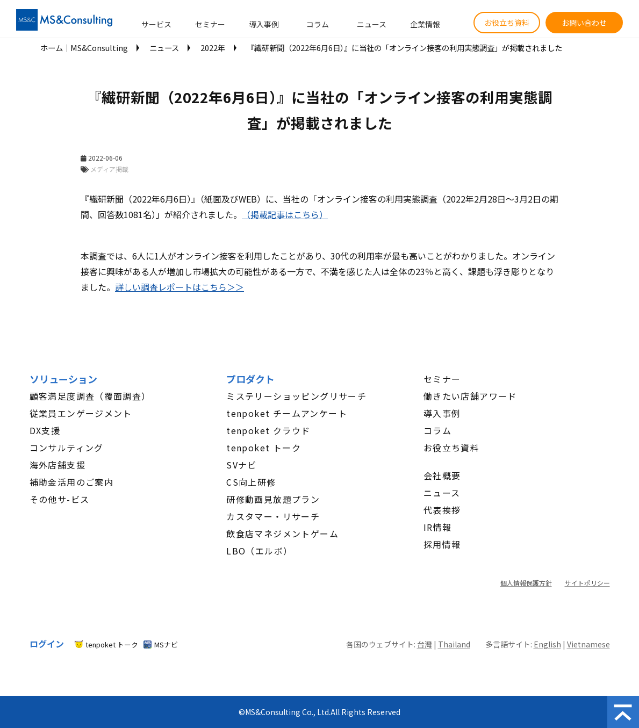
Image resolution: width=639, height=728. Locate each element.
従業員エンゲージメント (81, 413)
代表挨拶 (442, 509)
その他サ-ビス (60, 499)
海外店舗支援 (57, 464)
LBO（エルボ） (259, 550)
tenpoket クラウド (268, 430)
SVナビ (241, 464)
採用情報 (442, 544)
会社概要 (442, 475)
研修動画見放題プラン (273, 499)
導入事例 (264, 24)
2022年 (212, 47)
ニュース (371, 24)
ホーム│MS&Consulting (84, 47)
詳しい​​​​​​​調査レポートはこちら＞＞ (179, 286)
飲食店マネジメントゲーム (282, 533)
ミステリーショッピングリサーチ (296, 396)
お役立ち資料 (506, 22)
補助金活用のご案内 (72, 481)
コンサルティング (67, 447)
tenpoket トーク (263, 447)
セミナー (210, 24)
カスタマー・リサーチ (273, 516)
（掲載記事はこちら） (285, 214)
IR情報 (437, 527)
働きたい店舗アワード (470, 396)
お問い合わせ (584, 22)
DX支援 (45, 430)
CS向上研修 (251, 481)
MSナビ (166, 644)
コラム (317, 24)
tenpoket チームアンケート (286, 413)
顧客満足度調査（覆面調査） (90, 396)
